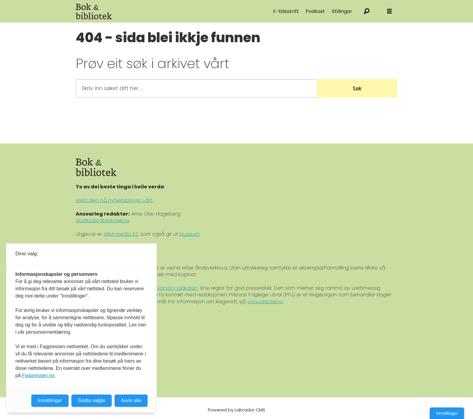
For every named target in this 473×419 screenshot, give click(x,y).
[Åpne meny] (389, 11)
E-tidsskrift (286, 11)
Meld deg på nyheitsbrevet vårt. (114, 200)
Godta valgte (91, 400)
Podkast (315, 11)
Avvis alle (131, 400)
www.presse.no (265, 301)
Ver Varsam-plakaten (172, 288)
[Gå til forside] (94, 11)
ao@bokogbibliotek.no (102, 220)
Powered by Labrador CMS (236, 410)
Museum (189, 234)
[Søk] (366, 11)
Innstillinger (447, 413)
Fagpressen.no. (39, 375)
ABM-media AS (120, 234)
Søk (357, 88)
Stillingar (342, 11)
